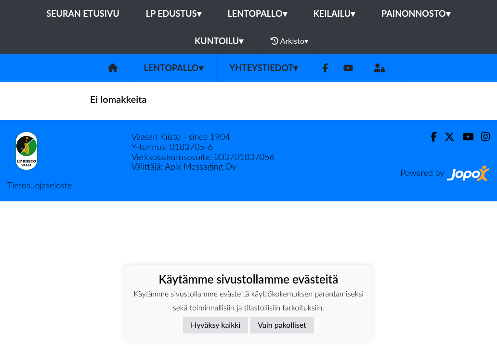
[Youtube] (348, 68)
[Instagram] (481, 137)
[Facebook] (325, 68)
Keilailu (334, 13)
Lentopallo (257, 13)
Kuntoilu (219, 41)
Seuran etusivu (82, 13)
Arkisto (289, 41)
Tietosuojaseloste (39, 185)
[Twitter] (446, 137)
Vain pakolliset (282, 324)
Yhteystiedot (264, 67)
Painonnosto (415, 13)
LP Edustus (173, 13)
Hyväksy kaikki (215, 324)
